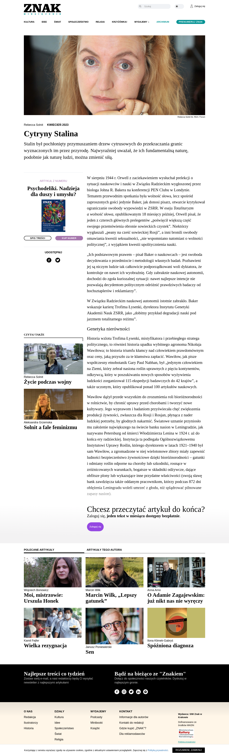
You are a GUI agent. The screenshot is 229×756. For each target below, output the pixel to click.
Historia (29, 728)
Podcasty (96, 717)
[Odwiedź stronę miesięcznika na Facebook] (116, 691)
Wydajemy (140, 22)
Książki (95, 728)
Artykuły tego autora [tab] (104, 549)
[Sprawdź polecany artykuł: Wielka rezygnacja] (53, 645)
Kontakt (125, 711)
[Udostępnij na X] (57, 260)
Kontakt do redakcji (131, 722)
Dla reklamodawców (132, 733)
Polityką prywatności (158, 750)
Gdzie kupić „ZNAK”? (132, 728)
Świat (57, 22)
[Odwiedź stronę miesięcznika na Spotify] (145, 691)
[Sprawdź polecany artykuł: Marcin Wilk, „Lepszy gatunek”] (114, 598)
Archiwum (162, 22)
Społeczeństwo (78, 22)
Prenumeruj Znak (191, 22)
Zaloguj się (95, 527)
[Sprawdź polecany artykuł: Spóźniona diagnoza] (176, 645)
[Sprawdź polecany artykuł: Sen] (114, 652)
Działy (59, 711)
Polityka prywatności (186, 742)
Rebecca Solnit (34, 124)
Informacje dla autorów (133, 717)
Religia (100, 22)
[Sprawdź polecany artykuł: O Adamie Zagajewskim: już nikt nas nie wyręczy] (176, 598)
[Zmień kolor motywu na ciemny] (179, 6)
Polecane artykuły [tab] (39, 549)
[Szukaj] (156, 6)
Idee (44, 22)
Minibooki (96, 722)
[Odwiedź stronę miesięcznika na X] (131, 691)
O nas (28, 711)
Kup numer (69, 238)
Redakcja (30, 717)
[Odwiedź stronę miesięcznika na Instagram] (124, 691)
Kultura (29, 22)
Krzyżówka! (119, 22)
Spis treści (37, 238)
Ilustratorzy (31, 722)
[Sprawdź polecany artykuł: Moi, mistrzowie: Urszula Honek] (53, 598)
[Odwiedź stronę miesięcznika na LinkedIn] (138, 691)
